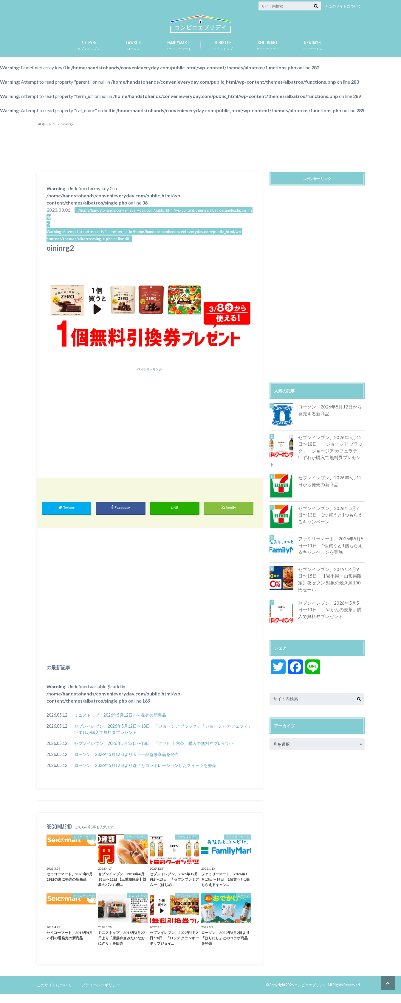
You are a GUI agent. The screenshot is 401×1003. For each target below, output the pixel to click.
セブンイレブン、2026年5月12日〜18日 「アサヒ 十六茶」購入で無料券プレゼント (154, 752)
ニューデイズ (312, 52)
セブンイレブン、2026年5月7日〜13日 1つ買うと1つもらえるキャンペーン (330, 515)
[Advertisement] (201, 162)
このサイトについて (345, 6)
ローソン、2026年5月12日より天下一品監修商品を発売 (126, 763)
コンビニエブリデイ (309, 994)
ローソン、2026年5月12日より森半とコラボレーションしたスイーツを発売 (145, 774)
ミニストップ (223, 52)
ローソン (133, 52)
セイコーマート (267, 52)
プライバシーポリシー (100, 993)
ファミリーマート (178, 52)
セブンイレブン (88, 52)
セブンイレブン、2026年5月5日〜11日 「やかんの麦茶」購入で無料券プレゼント (330, 607)
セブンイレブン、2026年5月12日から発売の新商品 (329, 481)
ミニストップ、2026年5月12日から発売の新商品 (120, 723)
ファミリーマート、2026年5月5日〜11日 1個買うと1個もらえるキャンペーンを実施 (330, 546)
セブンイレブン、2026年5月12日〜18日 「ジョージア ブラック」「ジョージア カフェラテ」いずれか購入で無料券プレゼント (163, 738)
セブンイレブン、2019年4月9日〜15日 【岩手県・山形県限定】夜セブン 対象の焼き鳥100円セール (330, 576)
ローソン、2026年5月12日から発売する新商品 (329, 418)
